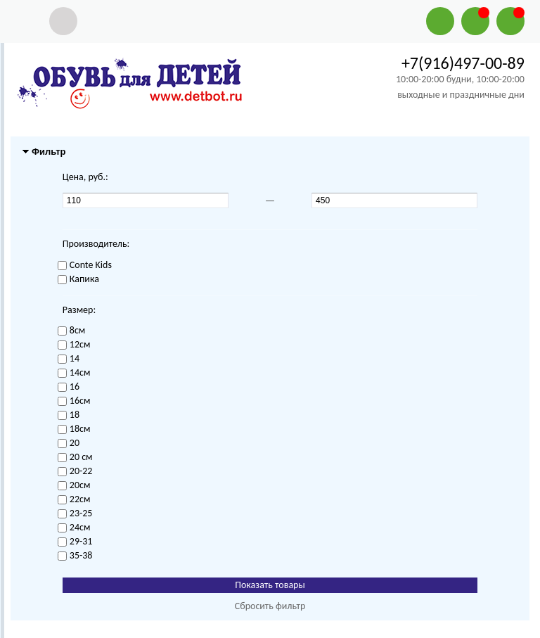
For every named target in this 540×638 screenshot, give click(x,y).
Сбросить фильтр (270, 606)
